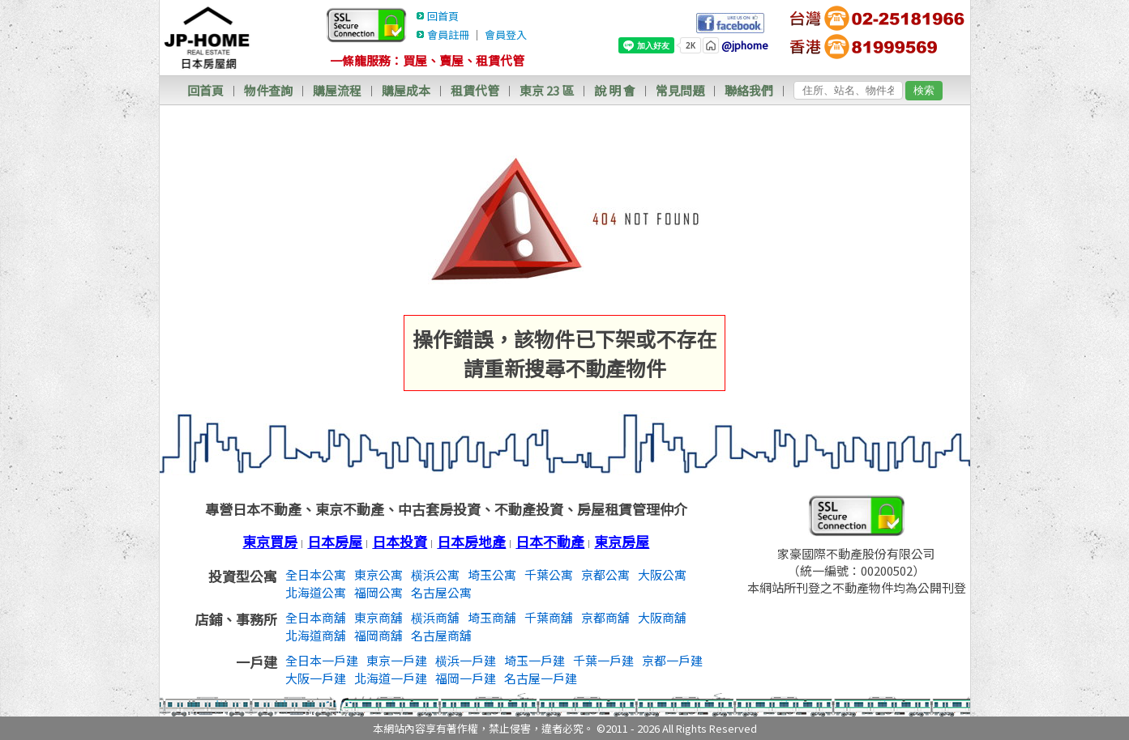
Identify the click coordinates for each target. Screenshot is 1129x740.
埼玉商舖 (492, 617)
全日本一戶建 (321, 660)
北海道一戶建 (390, 678)
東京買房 (269, 541)
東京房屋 (621, 541)
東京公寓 (378, 574)
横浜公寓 (435, 574)
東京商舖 (378, 617)
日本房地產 (471, 541)
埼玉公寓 (492, 574)
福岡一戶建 (465, 678)
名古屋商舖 (441, 635)
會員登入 (506, 34)
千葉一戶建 (603, 660)
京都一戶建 (672, 660)
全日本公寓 (315, 574)
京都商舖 (605, 617)
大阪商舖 (662, 617)
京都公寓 (605, 574)
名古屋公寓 (441, 592)
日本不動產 (549, 541)
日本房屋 (334, 541)
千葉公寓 (548, 574)
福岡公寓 (378, 592)
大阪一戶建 (315, 678)
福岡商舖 (378, 635)
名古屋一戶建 (540, 678)
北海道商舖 (315, 635)
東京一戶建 (396, 660)
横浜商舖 (435, 617)
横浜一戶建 (465, 660)
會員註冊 (448, 34)
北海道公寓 (315, 592)
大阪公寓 (662, 574)
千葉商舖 (548, 617)
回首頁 (443, 15)
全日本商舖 (315, 617)
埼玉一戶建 (534, 660)
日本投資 (399, 541)
